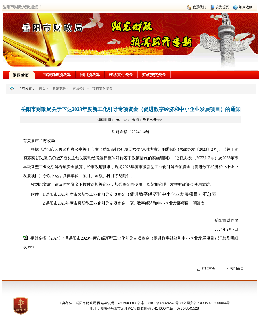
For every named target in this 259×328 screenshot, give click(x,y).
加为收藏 (245, 7)
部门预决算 (90, 75)
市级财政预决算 (57, 75)
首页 (42, 88)
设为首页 (222, 7)
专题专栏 (59, 88)
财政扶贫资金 (154, 75)
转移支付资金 (121, 75)
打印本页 (208, 269)
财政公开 (79, 88)
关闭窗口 (237, 269)
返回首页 (21, 75)
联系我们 (199, 7)
